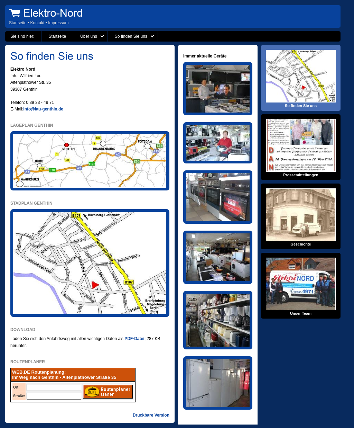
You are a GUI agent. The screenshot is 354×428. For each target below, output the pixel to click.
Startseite (18, 22)
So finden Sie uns (131, 36)
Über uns (88, 36)
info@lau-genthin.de (43, 109)
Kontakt (37, 22)
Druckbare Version (151, 415)
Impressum (58, 22)
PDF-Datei (134, 338)
